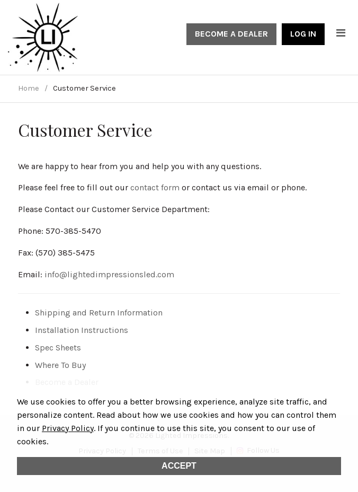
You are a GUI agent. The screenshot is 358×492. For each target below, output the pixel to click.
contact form (155, 187)
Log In (303, 34)
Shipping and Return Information (99, 313)
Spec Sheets (58, 347)
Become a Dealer (231, 34)
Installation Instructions (81, 330)
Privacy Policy (68, 428)
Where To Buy (60, 365)
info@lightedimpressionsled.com (109, 274)
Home (28, 88)
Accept (179, 465)
